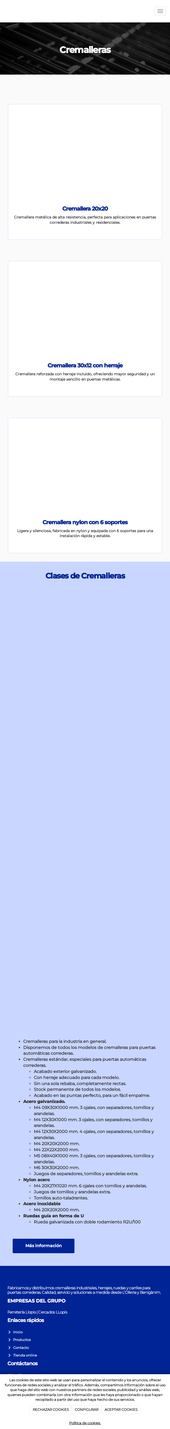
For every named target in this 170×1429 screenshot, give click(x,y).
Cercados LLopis (52, 1312)
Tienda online (24, 1355)
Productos (21, 1340)
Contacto (20, 1348)
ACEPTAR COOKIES (121, 1409)
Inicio (17, 1332)
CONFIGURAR (86, 1409)
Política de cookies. (85, 1423)
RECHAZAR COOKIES (51, 1409)
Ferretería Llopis (21, 1312)
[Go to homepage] (2, 11)
